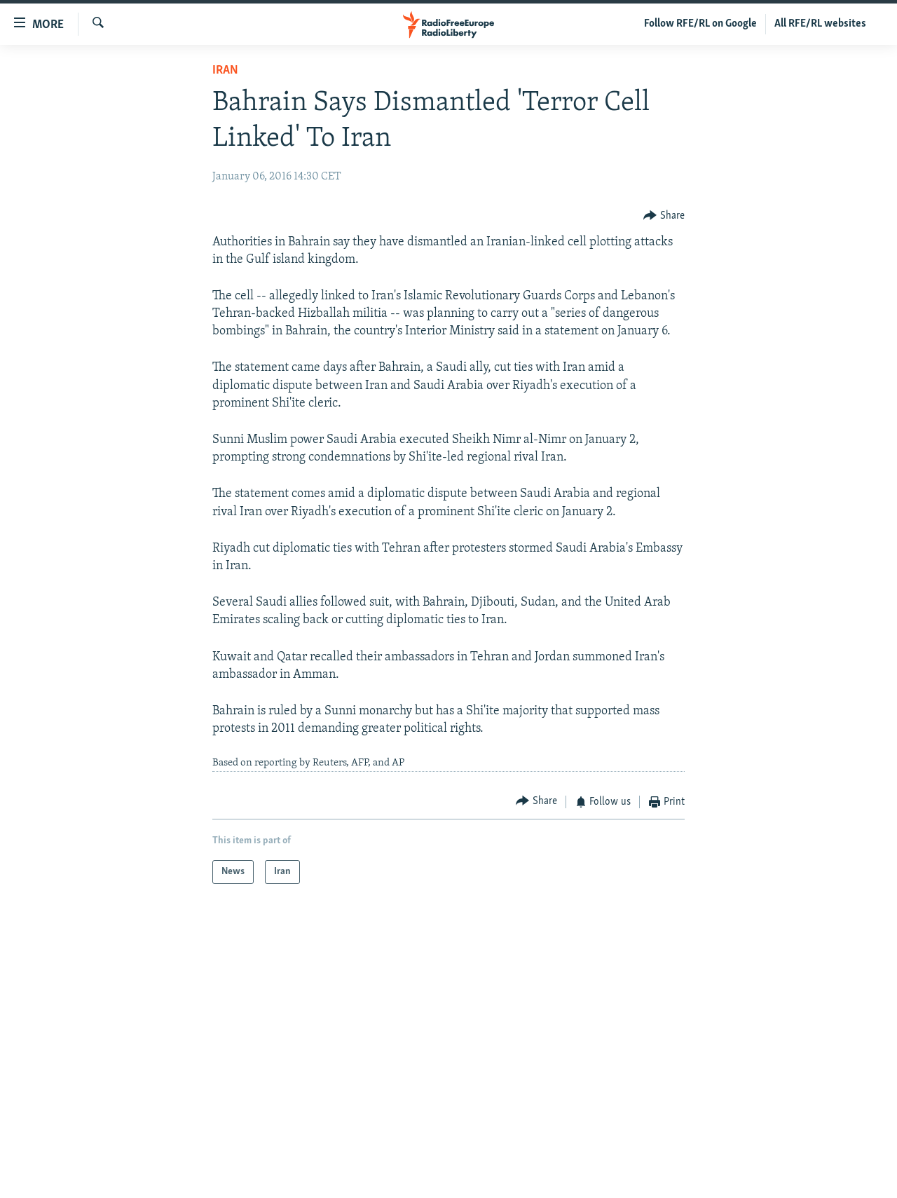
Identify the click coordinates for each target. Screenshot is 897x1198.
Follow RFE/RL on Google (700, 23)
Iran (225, 70)
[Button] (664, 215)
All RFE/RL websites (820, 23)
